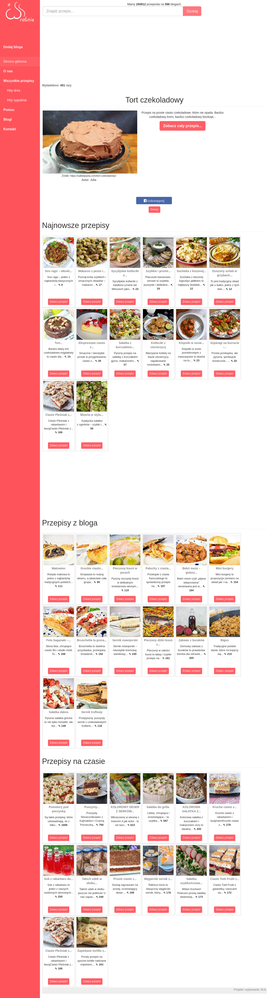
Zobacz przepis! (59, 301)
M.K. (264, 989)
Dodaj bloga (13, 47)
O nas (8, 71)
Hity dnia (11, 90)
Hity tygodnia (14, 100)
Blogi (7, 119)
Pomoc (9, 110)
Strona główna (14, 61)
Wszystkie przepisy (18, 81)
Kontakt (9, 129)
